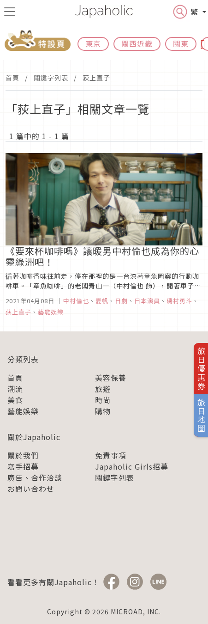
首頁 (12, 77)
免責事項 (110, 455)
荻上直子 (96, 77)
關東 (181, 43)
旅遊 (103, 388)
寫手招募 (23, 466)
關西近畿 (137, 43)
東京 (93, 43)
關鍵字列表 (51, 77)
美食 (15, 399)
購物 (103, 410)
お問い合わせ (30, 488)
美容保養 (110, 377)
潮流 (15, 388)
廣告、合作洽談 (34, 477)
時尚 (103, 399)
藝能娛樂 (23, 410)
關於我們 (23, 455)
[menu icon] (10, 11)
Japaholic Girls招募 (131, 466)
